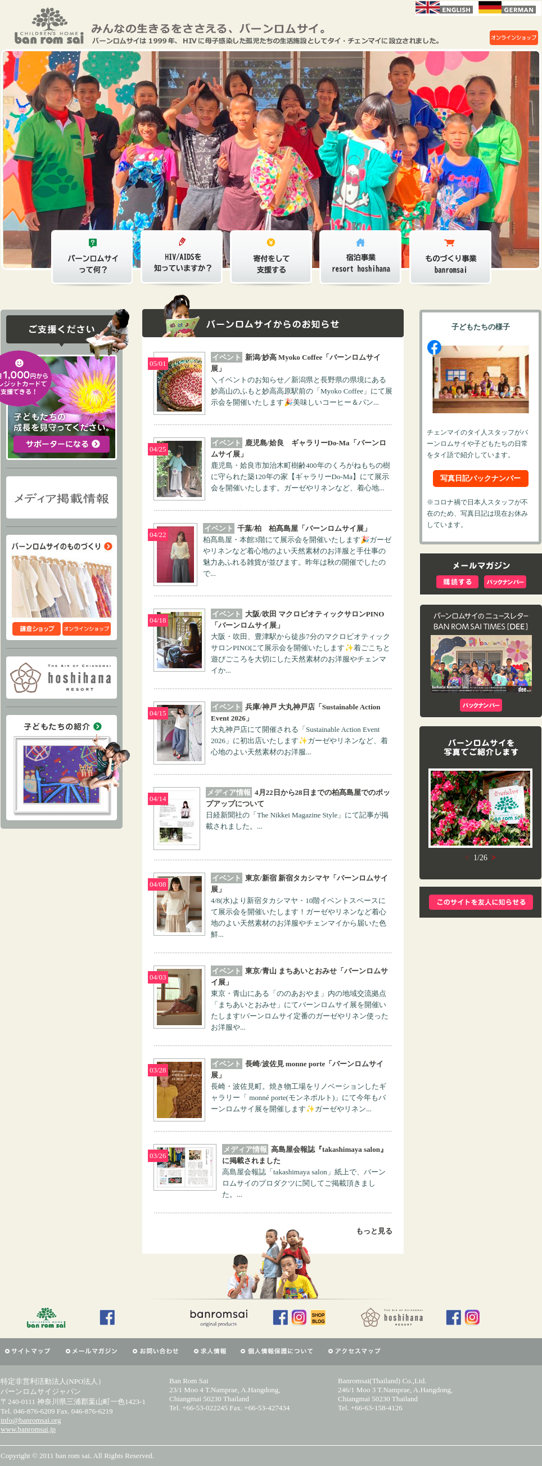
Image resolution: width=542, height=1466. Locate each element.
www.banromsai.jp (28, 1429)
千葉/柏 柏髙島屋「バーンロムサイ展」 (304, 528)
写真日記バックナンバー (480, 478)
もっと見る (374, 1231)
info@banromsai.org (31, 1420)
